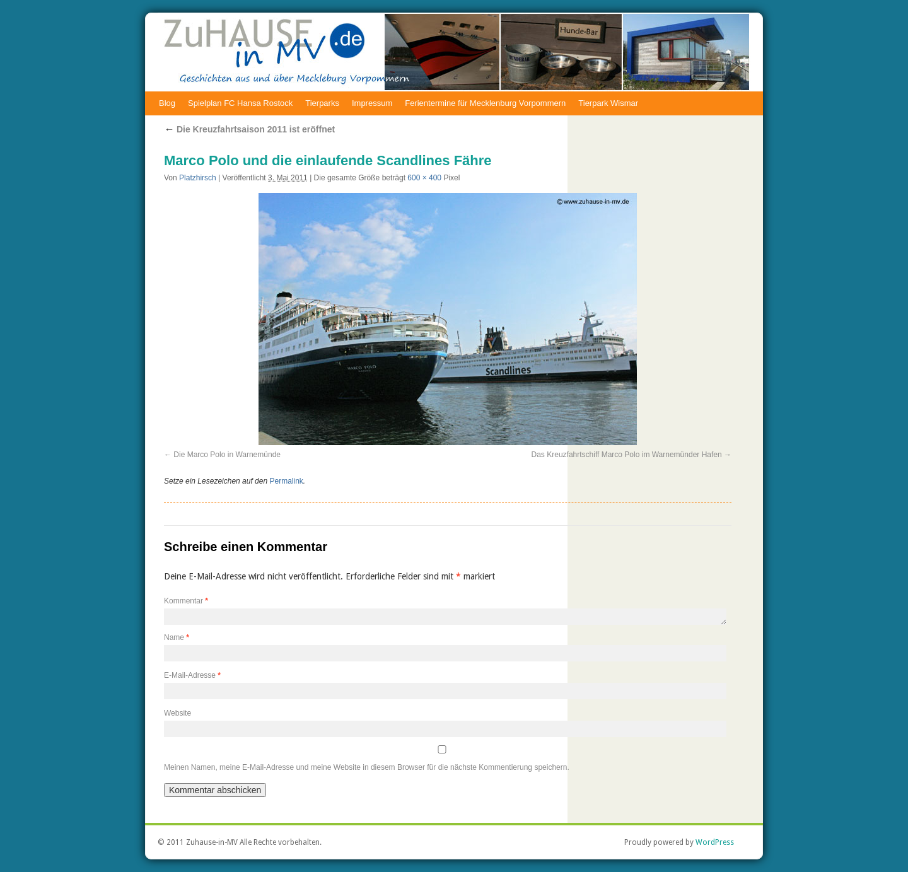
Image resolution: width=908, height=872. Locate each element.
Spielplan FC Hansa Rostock (240, 103)
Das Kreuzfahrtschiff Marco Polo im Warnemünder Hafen (627, 454)
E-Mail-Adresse (192, 675)
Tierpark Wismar (608, 103)
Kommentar (186, 600)
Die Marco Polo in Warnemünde (227, 454)
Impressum (372, 103)
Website (177, 713)
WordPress (715, 842)
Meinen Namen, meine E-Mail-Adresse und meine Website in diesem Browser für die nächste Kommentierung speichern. (366, 767)
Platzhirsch (197, 177)
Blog (167, 103)
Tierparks (322, 103)
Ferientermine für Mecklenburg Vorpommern (485, 103)
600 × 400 (424, 177)
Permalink (286, 481)
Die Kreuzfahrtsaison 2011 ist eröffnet (249, 129)
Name (176, 637)
